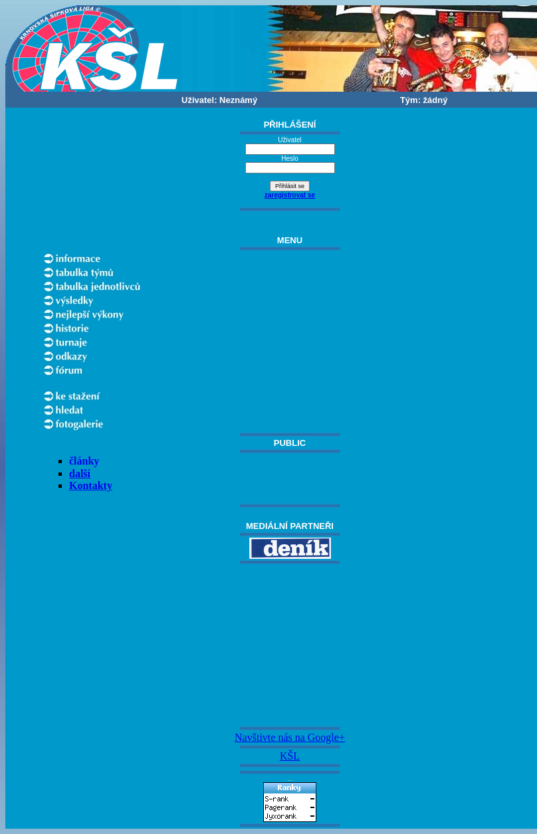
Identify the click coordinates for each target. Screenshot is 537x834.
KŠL (290, 756)
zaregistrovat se (290, 195)
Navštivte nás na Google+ (290, 737)
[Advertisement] (290, 645)
